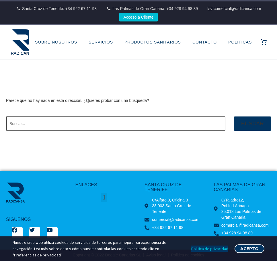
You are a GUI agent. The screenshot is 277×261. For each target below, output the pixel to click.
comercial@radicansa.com (237, 8)
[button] (104, 197)
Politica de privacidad (209, 248)
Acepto (249, 248)
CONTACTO (204, 42)
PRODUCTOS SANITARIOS (152, 42)
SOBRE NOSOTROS (56, 42)
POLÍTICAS (240, 42)
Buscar (252, 123)
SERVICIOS (101, 42)
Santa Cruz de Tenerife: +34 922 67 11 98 (59, 8)
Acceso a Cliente (138, 17)
